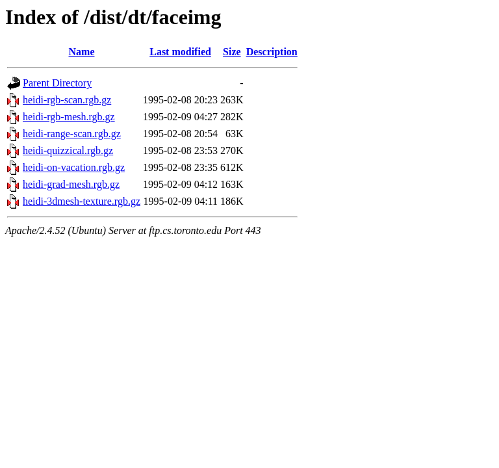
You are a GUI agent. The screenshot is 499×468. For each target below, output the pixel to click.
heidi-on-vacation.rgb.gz (74, 167)
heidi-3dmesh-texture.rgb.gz (81, 201)
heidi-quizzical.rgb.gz (68, 150)
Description (272, 51)
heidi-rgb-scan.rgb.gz (67, 99)
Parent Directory (57, 82)
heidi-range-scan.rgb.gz (72, 133)
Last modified (180, 51)
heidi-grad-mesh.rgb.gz (71, 184)
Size (232, 51)
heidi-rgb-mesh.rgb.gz (69, 116)
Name (82, 51)
